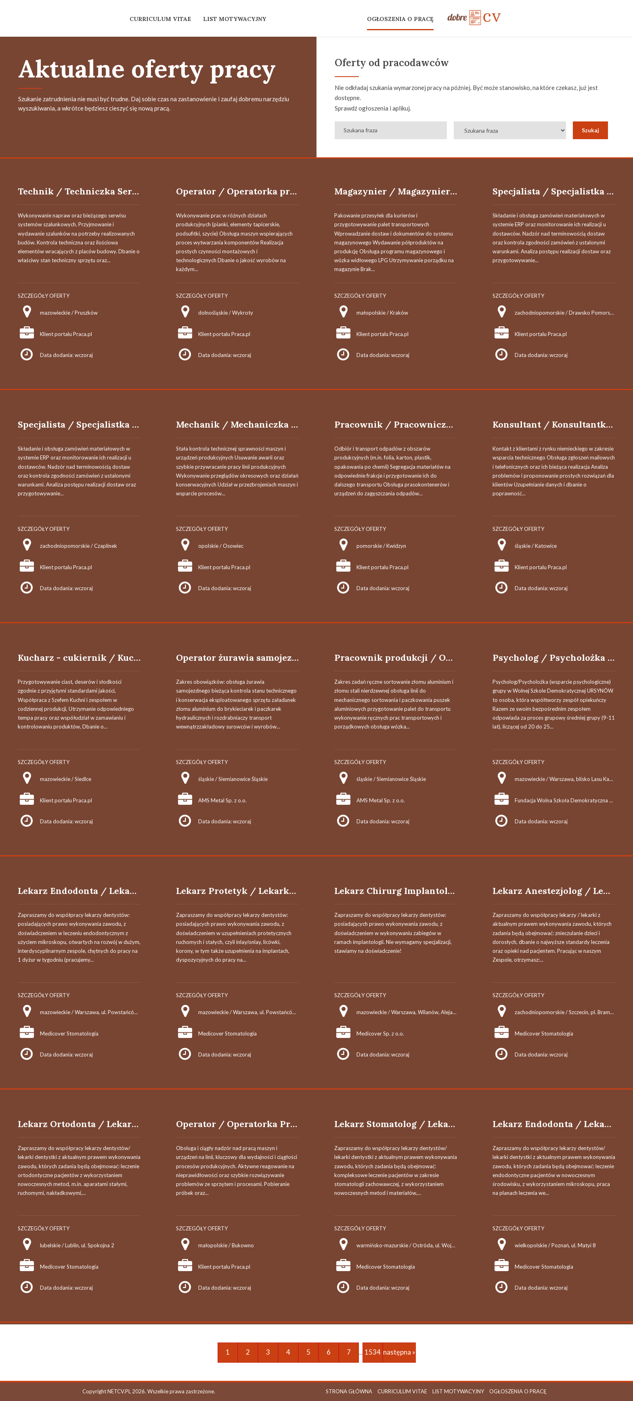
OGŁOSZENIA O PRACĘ (400, 19)
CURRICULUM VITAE (160, 19)
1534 (373, 1352)
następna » (399, 1352)
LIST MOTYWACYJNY (234, 19)
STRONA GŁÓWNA (349, 1391)
